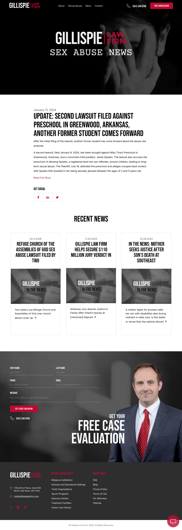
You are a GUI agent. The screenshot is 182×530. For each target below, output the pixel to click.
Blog (95, 484)
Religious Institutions (61, 479)
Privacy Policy (100, 488)
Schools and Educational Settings (68, 484)
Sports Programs (60, 493)
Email (58, 380)
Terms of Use (100, 493)
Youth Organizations (61, 488)
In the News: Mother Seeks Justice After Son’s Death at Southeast (146, 252)
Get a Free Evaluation (24, 408)
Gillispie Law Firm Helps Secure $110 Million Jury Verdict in (91, 249)
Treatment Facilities (61, 502)
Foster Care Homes (61, 507)
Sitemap (97, 502)
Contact (99, 5)
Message (13, 392)
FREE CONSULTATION (161, 5)
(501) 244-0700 (139, 6)
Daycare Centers (60, 497)
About (61, 5)
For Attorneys (100, 497)
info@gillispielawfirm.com (26, 495)
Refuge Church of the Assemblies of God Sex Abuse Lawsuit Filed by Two (35, 252)
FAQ (95, 479)
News (88, 5)
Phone (12, 380)
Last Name (60, 367)
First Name (15, 367)
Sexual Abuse (75, 5)
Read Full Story (42, 177)
